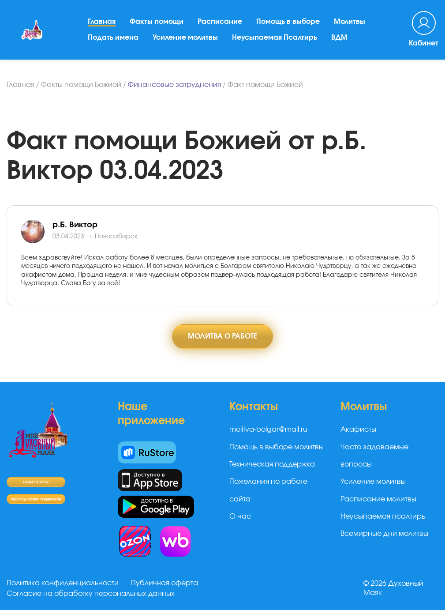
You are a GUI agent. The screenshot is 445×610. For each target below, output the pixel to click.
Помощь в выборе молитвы (276, 447)
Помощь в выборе (288, 21)
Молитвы (349, 21)
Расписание (220, 21)
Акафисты (358, 429)
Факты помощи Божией (81, 84)
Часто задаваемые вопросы (374, 456)
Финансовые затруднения (174, 84)
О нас (240, 516)
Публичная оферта (164, 583)
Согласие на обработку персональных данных (91, 593)
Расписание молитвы (378, 499)
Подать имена (113, 37)
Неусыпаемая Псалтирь (274, 37)
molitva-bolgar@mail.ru (268, 429)
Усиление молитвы (185, 37)
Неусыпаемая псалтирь (382, 516)
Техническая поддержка (272, 464)
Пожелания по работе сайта (268, 490)
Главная (102, 21)
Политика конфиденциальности (63, 583)
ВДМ (339, 37)
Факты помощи (156, 21)
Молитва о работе (222, 336)
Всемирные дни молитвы (384, 533)
